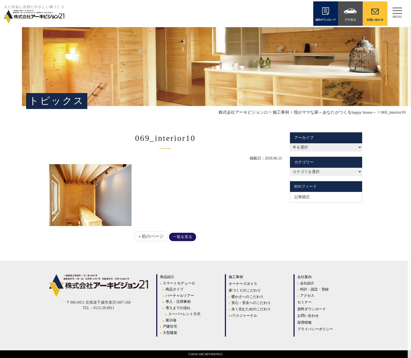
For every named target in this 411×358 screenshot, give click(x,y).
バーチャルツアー (180, 295)
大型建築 (170, 333)
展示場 (171, 320)
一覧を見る (182, 237)
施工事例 (236, 277)
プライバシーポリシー (315, 329)
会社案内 (304, 277)
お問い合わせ (308, 316)
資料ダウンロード (311, 309)
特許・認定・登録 (314, 289)
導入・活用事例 (178, 302)
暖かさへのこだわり (247, 297)
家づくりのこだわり (245, 290)
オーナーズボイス (243, 284)
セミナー (304, 302)
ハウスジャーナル (243, 316)
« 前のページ (151, 236)
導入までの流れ (178, 308)
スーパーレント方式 (184, 314)
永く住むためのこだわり (251, 309)
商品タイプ (174, 289)
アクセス (307, 295)
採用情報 (304, 322)
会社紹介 (307, 283)
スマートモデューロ (179, 283)
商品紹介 (167, 277)
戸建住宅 (170, 326)
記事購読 (302, 197)
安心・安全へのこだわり (251, 303)
